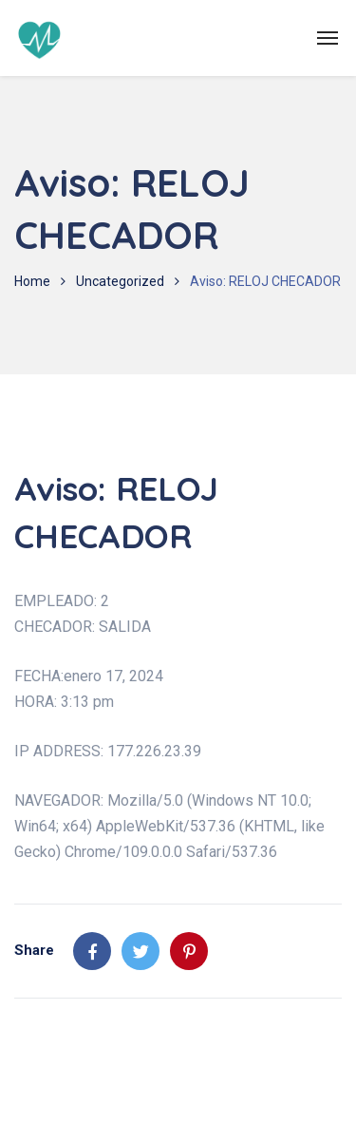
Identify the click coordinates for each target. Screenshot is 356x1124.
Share (34, 950)
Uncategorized (120, 281)
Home (32, 281)
